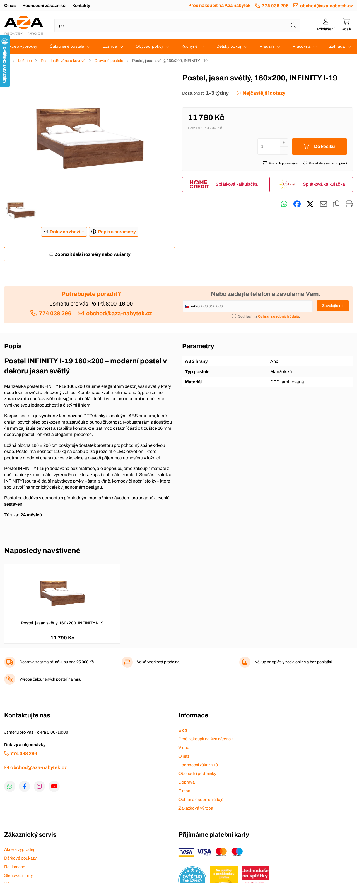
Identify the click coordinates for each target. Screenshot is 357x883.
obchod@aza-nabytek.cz (326, 5)
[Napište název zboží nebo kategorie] (177, 25)
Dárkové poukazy (20, 858)
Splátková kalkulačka (237, 184)
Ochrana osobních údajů (200, 799)
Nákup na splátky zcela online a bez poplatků (293, 662)
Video (183, 747)
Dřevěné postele (109, 61)
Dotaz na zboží (65, 231)
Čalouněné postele (67, 46)
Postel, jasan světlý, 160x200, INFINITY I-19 (62, 623)
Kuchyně (189, 46)
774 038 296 (275, 5)
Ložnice (110, 46)
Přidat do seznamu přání (328, 163)
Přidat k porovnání (283, 163)
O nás (10, 5)
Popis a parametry (117, 231)
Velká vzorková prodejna (158, 662)
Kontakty (81, 5)
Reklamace (14, 867)
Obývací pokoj (149, 46)
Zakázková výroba (195, 808)
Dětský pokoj (228, 46)
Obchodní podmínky (197, 773)
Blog (182, 730)
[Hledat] (293, 25)
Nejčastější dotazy (264, 93)
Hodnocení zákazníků (44, 5)
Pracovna (301, 46)
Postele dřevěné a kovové (63, 61)
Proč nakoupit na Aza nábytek (219, 5)
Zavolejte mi (332, 306)
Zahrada (337, 46)
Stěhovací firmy (18, 875)
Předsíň (267, 46)
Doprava (186, 782)
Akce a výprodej (22, 46)
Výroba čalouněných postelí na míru (50, 679)
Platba (184, 791)
